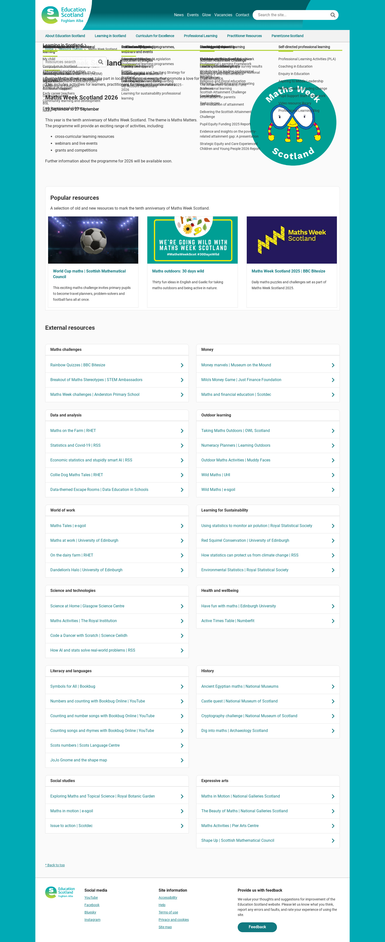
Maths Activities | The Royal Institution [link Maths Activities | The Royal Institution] (118, 621)
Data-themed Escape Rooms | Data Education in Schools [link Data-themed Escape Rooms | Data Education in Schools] (118, 489)
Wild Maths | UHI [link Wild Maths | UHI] (269, 475)
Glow (206, 15)
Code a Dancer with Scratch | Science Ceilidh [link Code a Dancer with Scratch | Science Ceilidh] (118, 635)
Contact (242, 15)
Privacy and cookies (174, 920)
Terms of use (168, 912)
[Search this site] (291, 15)
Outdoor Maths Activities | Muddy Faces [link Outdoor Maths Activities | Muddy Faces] (269, 460)
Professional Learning (200, 36)
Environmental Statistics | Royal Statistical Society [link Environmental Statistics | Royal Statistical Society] (269, 570)
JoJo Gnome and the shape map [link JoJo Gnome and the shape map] (118, 760)
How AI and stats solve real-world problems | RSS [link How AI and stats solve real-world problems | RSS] (118, 650)
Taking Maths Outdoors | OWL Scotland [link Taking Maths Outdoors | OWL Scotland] (269, 431)
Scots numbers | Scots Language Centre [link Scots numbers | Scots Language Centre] (118, 745)
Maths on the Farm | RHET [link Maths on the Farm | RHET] (118, 431)
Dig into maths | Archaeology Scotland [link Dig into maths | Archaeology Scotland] (269, 731)
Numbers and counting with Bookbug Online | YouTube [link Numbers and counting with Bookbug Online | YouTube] (118, 701)
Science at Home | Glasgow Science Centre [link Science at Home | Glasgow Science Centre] (118, 606)
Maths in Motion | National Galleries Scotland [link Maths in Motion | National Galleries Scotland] (269, 796)
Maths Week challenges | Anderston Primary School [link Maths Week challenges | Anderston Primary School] (118, 394)
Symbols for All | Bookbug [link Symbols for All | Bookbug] (118, 686)
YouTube (91, 897)
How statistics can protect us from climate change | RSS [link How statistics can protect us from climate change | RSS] (269, 555)
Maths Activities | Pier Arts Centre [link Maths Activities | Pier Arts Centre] (269, 826)
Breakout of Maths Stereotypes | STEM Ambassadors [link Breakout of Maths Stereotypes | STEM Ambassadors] (118, 380)
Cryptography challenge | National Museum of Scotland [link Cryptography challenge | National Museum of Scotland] (269, 716)
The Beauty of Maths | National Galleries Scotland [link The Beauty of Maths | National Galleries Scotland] (269, 811)
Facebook (91, 905)
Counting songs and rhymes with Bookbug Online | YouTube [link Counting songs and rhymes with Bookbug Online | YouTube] (118, 731)
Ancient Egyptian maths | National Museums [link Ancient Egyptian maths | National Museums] (269, 686)
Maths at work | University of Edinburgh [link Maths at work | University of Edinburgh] (118, 540)
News (179, 15)
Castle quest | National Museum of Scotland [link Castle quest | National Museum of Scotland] (269, 701)
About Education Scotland (65, 36)
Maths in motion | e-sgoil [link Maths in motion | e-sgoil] (118, 811)
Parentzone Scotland (287, 36)
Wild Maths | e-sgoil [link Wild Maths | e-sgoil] (269, 489)
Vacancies (223, 15)
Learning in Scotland (110, 36)
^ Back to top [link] (55, 865)
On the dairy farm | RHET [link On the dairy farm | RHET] (118, 555)
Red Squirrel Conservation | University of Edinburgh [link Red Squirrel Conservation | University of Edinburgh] (269, 540)
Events (193, 15)
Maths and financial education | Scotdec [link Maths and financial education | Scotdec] (269, 394)
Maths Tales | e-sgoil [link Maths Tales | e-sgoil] (118, 526)
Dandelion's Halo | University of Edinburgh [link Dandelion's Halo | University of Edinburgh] (118, 570)
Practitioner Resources (244, 36)
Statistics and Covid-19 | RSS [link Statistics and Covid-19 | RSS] (118, 445)
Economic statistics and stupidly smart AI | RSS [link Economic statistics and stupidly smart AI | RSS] (118, 460)
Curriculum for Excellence (155, 36)
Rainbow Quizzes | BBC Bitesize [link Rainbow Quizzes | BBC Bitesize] (118, 365)
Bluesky (90, 912)
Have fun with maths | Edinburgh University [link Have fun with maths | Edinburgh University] (269, 606)
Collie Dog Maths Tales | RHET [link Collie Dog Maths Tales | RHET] (118, 475)
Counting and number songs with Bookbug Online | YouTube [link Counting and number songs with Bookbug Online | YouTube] (118, 716)
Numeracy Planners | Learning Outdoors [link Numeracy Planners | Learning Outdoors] (269, 445)
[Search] (333, 15)
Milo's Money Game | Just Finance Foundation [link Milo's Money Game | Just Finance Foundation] (269, 380)
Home (49, 49)
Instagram (92, 920)
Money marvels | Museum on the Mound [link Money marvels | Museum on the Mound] (269, 365)
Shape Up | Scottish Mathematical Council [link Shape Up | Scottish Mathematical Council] (269, 840)
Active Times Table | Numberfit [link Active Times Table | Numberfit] (269, 621)
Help (162, 905)
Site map (165, 927)
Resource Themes (70, 49)
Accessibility (168, 897)
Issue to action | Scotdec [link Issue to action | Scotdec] (118, 826)
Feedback (257, 927)
